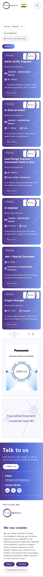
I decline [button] (22, 564)
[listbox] (13, 26)
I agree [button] (9, 564)
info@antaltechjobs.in (17, 480)
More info (11, 93)
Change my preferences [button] (16, 570)
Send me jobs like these (15, 38)
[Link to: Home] (10, 5)
